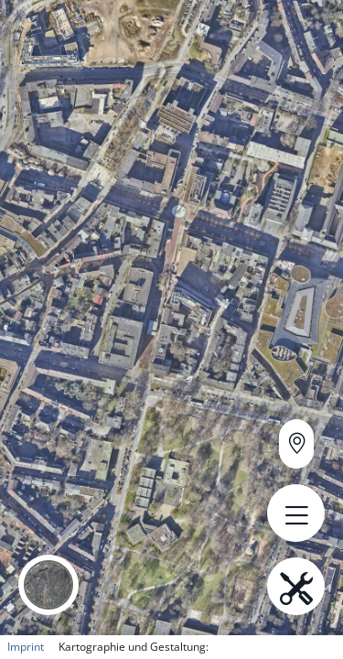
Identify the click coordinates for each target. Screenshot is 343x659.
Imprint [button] (25, 646)
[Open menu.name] (296, 513)
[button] (48, 585)
